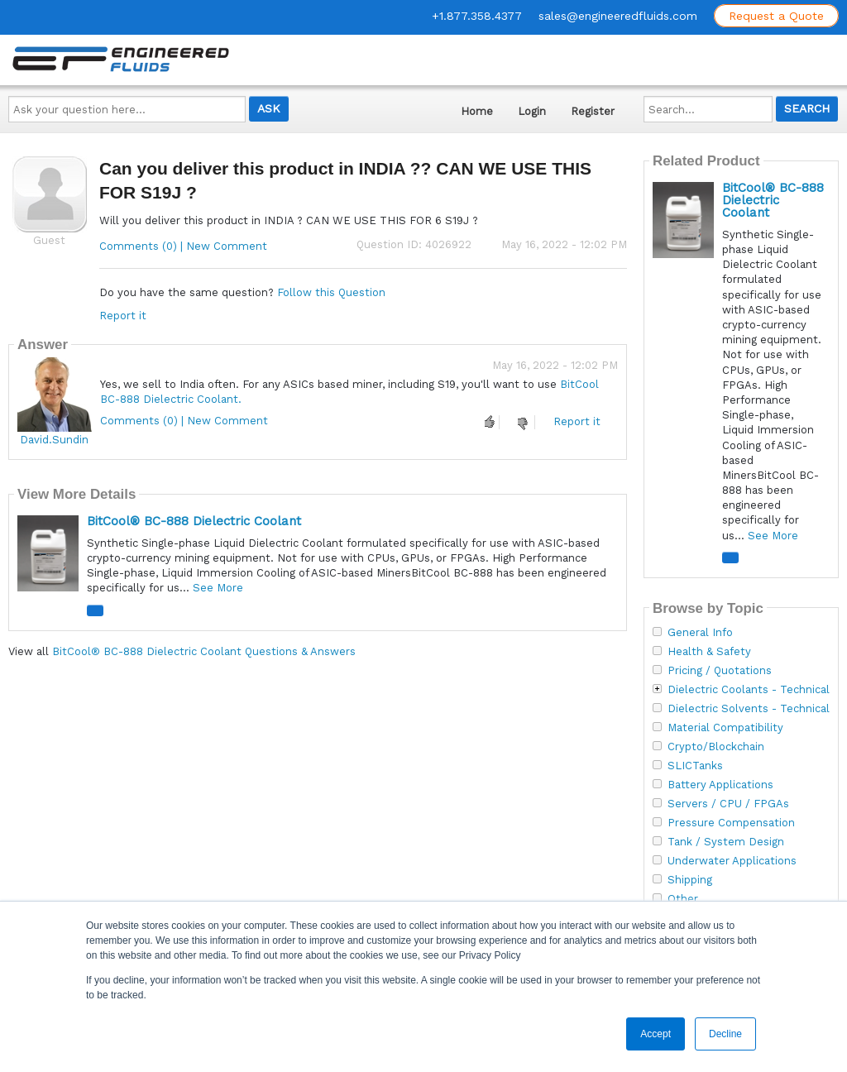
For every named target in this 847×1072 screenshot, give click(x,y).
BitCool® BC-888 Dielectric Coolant (194, 521)
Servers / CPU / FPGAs (728, 804)
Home (477, 111)
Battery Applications (720, 785)
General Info (700, 633)
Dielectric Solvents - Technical (749, 709)
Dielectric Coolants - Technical (749, 690)
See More (218, 587)
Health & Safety (709, 652)
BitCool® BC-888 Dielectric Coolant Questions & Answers (204, 651)
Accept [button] (655, 1034)
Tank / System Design (726, 842)
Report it (122, 315)
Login (532, 111)
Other (683, 899)
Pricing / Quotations (720, 671)
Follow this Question (331, 292)
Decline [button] (725, 1034)
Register (593, 111)
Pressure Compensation (731, 823)
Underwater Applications (732, 861)
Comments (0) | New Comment (183, 246)
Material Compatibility (725, 728)
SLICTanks (695, 766)
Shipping (690, 880)
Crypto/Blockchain (716, 747)
